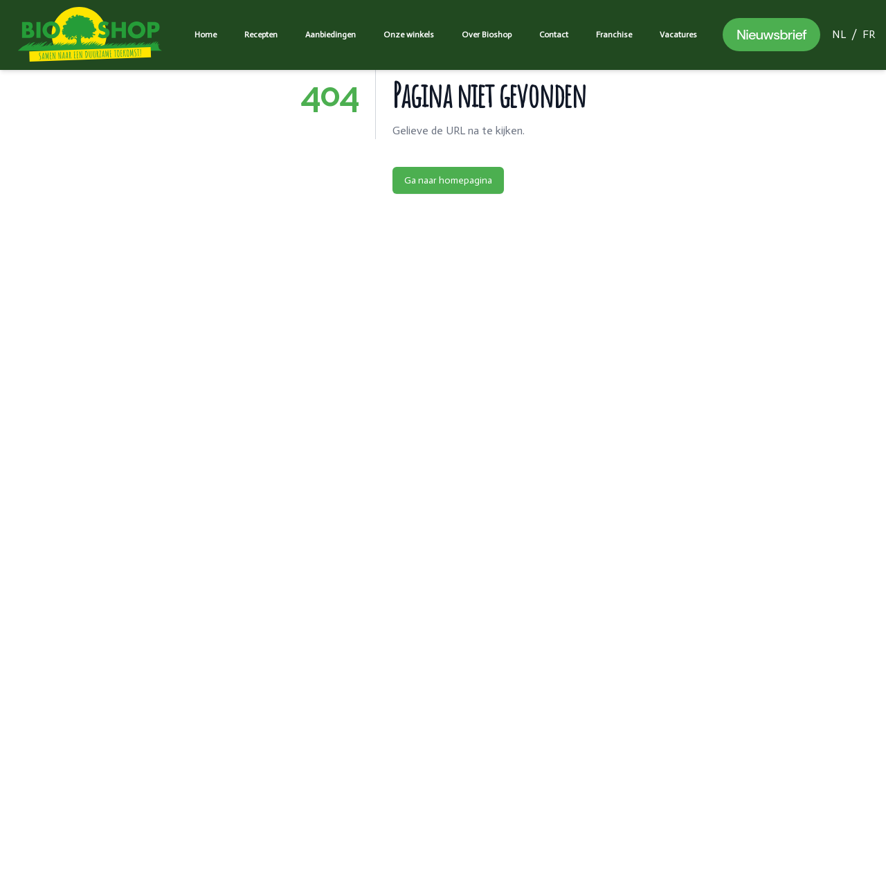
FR (868, 34)
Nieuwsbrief (771, 35)
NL (839, 34)
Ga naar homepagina (448, 180)
